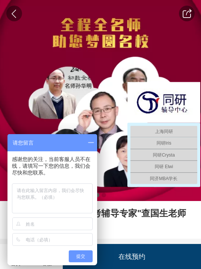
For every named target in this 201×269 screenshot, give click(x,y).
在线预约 (131, 256)
